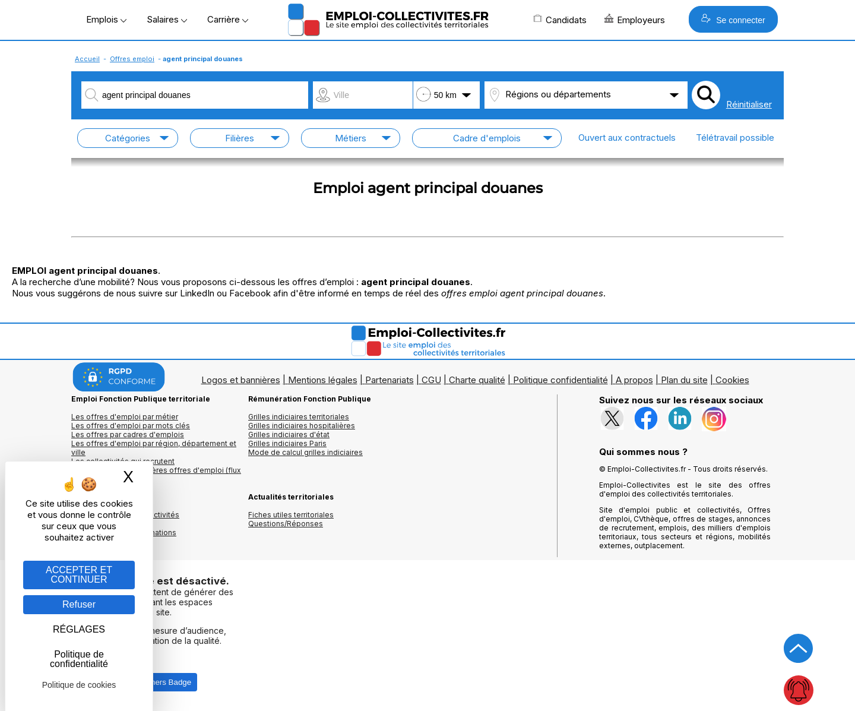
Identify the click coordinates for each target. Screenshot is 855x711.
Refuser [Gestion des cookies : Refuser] (79, 604)
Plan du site (684, 379)
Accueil (87, 59)
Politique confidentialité (560, 379)
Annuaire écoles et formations (123, 532)
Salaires (167, 19)
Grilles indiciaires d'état (289, 434)
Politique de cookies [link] (79, 685)
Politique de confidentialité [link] (79, 659)
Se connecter (733, 19)
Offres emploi (132, 59)
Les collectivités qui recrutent (123, 461)
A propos (634, 379)
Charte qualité (477, 379)
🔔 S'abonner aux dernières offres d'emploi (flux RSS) (156, 475)
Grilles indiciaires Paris (287, 443)
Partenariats (389, 379)
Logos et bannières (240, 379)
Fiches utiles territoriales (291, 514)
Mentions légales (322, 379)
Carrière (227, 19)
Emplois (106, 19)
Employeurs (634, 20)
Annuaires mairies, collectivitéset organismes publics (125, 519)
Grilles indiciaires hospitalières (301, 425)
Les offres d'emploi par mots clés (130, 425)
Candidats (560, 20)
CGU (431, 379)
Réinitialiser (749, 104)
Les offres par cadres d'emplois (127, 434)
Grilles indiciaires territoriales (298, 416)
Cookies (732, 379)
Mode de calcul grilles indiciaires (305, 452)
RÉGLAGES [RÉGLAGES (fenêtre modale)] (79, 629)
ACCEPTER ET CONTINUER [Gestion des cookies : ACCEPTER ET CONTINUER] (79, 574)
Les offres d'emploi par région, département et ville (153, 448)
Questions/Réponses (285, 523)
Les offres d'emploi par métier (124, 416)
